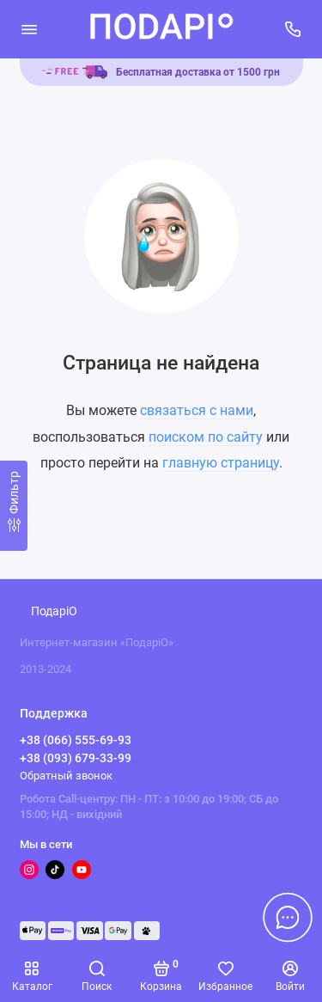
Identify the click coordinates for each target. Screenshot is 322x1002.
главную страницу (220, 463)
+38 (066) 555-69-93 (75, 740)
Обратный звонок (66, 775)
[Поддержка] (293, 29)
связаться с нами (196, 410)
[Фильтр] (13, 506)
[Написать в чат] (287, 917)
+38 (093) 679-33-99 (75, 758)
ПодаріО (54, 611)
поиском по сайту (206, 437)
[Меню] (29, 29)
